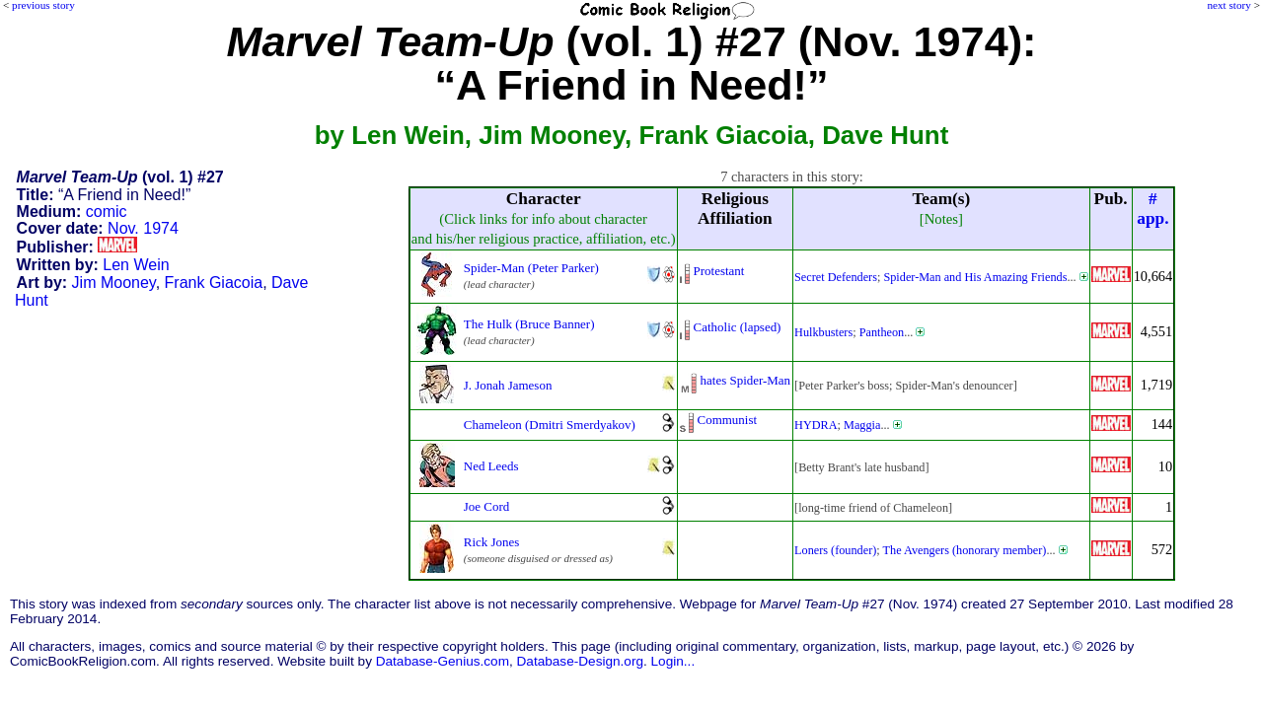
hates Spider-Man (745, 380)
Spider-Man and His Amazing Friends (975, 277)
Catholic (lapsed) (737, 327)
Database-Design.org (580, 661)
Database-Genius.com (442, 661)
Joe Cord (486, 506)
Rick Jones (492, 541)
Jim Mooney (114, 282)
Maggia (862, 425)
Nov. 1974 (143, 228)
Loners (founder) (835, 550)
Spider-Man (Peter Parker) (531, 267)
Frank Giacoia (214, 282)
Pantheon (882, 332)
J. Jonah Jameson (508, 385)
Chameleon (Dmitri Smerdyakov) (549, 424)
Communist (727, 419)
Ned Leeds (491, 466)
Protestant (719, 270)
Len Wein (136, 264)
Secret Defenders (835, 277)
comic (106, 211)
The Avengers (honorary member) (965, 550)
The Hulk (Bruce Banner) (529, 324)
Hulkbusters (823, 332)
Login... (673, 661)
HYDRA (816, 425)
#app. (1152, 208)
